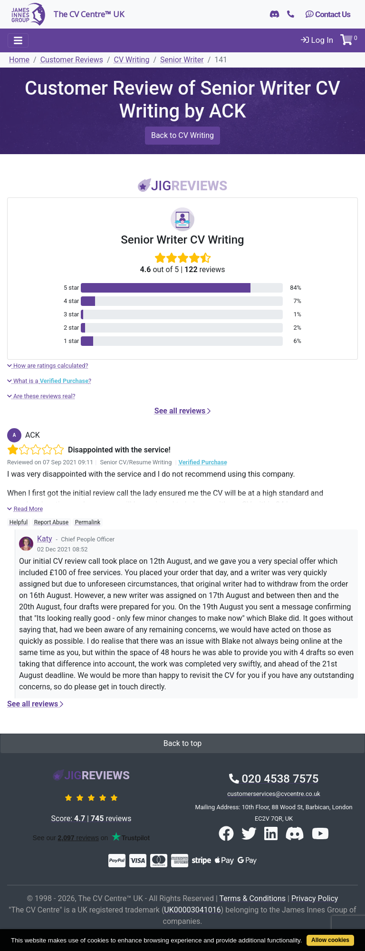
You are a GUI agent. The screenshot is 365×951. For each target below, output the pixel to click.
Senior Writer (182, 59)
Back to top (182, 743)
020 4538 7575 (274, 778)
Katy (44, 538)
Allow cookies (330, 940)
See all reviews (182, 410)
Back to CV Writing (182, 135)
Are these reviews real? (41, 396)
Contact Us (328, 14)
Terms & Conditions (253, 898)
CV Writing (132, 59)
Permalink (88, 522)
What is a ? (49, 380)
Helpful (19, 522)
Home (19, 59)
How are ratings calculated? (47, 365)
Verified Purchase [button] (203, 462)
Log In (317, 40)
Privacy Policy (314, 898)
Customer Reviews (71, 59)
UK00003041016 (192, 909)
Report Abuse (51, 522)
